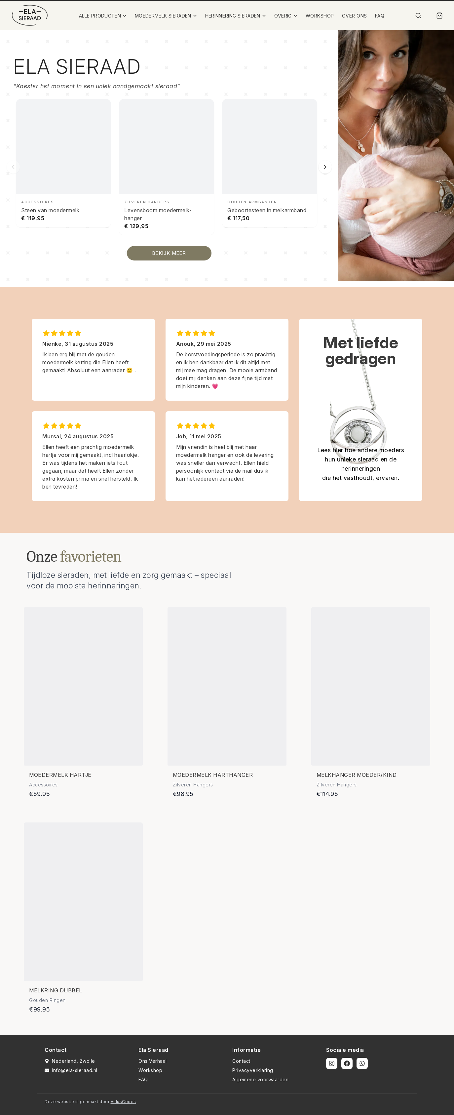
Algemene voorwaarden (260, 1079)
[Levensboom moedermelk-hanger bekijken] (166, 167)
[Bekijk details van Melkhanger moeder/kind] (370, 686)
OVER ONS (354, 16)
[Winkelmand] (439, 15)
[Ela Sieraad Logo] (30, 15)
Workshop (150, 1070)
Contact (241, 1061)
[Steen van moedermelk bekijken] (63, 163)
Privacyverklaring (252, 1070)
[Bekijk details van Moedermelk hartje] (83, 686)
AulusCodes (123, 1101)
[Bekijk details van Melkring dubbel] (83, 901)
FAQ (380, 16)
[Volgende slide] (325, 167)
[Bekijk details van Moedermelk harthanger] (227, 686)
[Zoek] (418, 15)
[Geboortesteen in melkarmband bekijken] (269, 163)
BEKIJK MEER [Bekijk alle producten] (169, 253)
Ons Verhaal (152, 1061)
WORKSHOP (320, 16)
